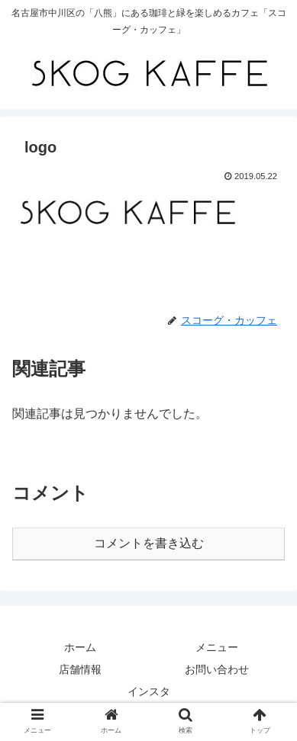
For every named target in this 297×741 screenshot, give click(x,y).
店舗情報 (80, 669)
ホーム (80, 647)
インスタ (149, 691)
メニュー (216, 647)
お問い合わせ (217, 669)
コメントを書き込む (149, 543)
